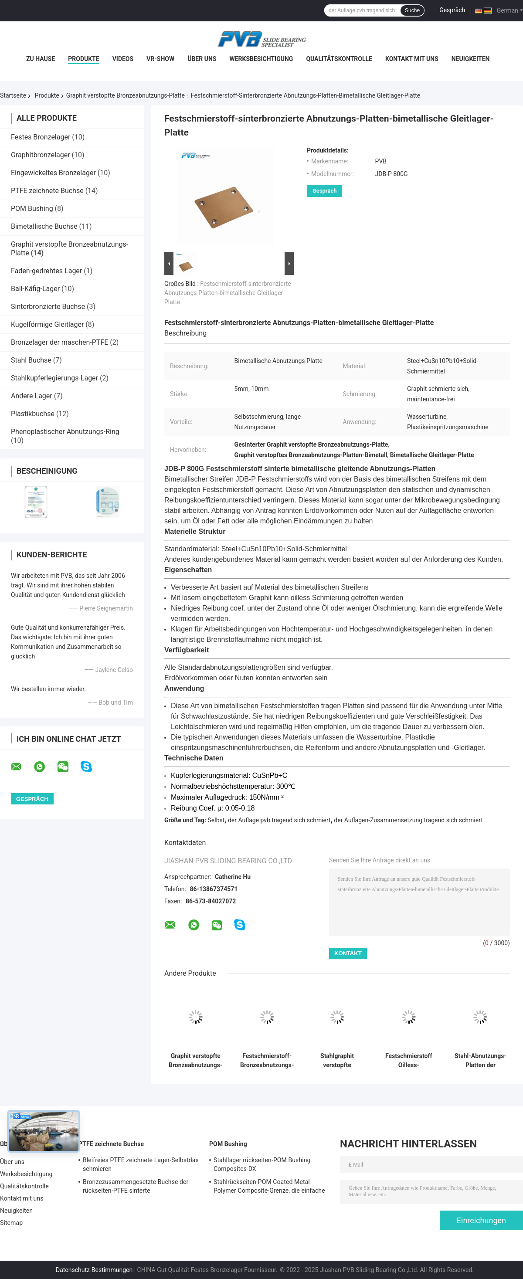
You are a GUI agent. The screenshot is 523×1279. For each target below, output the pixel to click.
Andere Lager (31, 396)
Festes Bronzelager (40, 137)
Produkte (83, 58)
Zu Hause (40, 58)
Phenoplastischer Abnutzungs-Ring (65, 431)
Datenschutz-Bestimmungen (94, 1269)
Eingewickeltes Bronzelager (53, 173)
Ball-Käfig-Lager (35, 289)
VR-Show (160, 58)
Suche (412, 10)
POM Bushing (32, 208)
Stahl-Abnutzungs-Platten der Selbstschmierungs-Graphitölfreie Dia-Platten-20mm (480, 1060)
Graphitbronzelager (40, 155)
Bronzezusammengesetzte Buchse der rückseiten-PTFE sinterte (135, 1186)
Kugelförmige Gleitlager (47, 324)
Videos (123, 58)
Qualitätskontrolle (339, 58)
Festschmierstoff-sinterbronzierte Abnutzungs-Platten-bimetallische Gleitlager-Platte (227, 292)
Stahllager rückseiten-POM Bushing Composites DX (262, 1164)
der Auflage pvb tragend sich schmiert (279, 820)
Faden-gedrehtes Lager (46, 271)
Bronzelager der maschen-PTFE (59, 342)
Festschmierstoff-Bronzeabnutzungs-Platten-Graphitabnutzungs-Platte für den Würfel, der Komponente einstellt (267, 1060)
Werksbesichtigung (261, 58)
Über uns (201, 58)
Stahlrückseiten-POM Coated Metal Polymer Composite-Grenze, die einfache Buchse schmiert (269, 1187)
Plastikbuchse (32, 414)
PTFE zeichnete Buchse (47, 191)
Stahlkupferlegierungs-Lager (54, 378)
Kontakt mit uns (411, 58)
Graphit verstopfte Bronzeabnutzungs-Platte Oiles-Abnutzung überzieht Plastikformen (196, 1060)
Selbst (216, 820)
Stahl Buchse (31, 360)
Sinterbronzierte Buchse (48, 306)
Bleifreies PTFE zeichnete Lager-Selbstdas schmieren (141, 1164)
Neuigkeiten (471, 58)
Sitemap (11, 1222)
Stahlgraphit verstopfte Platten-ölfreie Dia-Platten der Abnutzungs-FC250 (337, 1060)
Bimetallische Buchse (44, 226)
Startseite (13, 95)
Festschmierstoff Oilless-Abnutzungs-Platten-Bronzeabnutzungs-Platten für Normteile (409, 1060)
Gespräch (452, 10)
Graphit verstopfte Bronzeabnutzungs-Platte (125, 95)
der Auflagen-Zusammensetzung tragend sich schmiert (408, 820)
